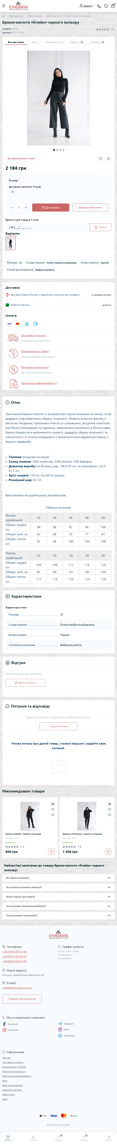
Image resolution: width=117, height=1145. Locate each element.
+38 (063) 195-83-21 (14, 956)
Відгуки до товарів (12, 1085)
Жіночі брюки (34, 16)
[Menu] (4, 6)
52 (12, 191)
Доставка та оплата (33, 335)
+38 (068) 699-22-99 (14, 961)
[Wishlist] (52, 809)
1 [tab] (54, 150)
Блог (4, 1080)
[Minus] (12, 207)
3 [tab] (60, 150)
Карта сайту (8, 1094)
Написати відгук (25, 682)
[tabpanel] (58, 98)
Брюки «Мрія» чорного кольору (23, 834)
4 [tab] (63, 150)
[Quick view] (52, 803)
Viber (64, 1029)
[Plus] (26, 207)
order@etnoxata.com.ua (16, 987)
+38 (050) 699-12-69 (14, 951)
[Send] (100, 227)
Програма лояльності (35, 367)
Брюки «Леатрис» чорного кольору (82, 834)
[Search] (106, 6)
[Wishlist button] (101, 159)
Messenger (66, 1036)
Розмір (14, 180)
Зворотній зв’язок (12, 1090)
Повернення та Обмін (35, 351)
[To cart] (51, 851)
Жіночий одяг (16, 16)
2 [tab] (57, 150)
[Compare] (52, 814)
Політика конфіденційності (39, 383)
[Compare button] (108, 159)
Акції (4, 1099)
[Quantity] (19, 207)
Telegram (66, 1024)
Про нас (6, 1057)
